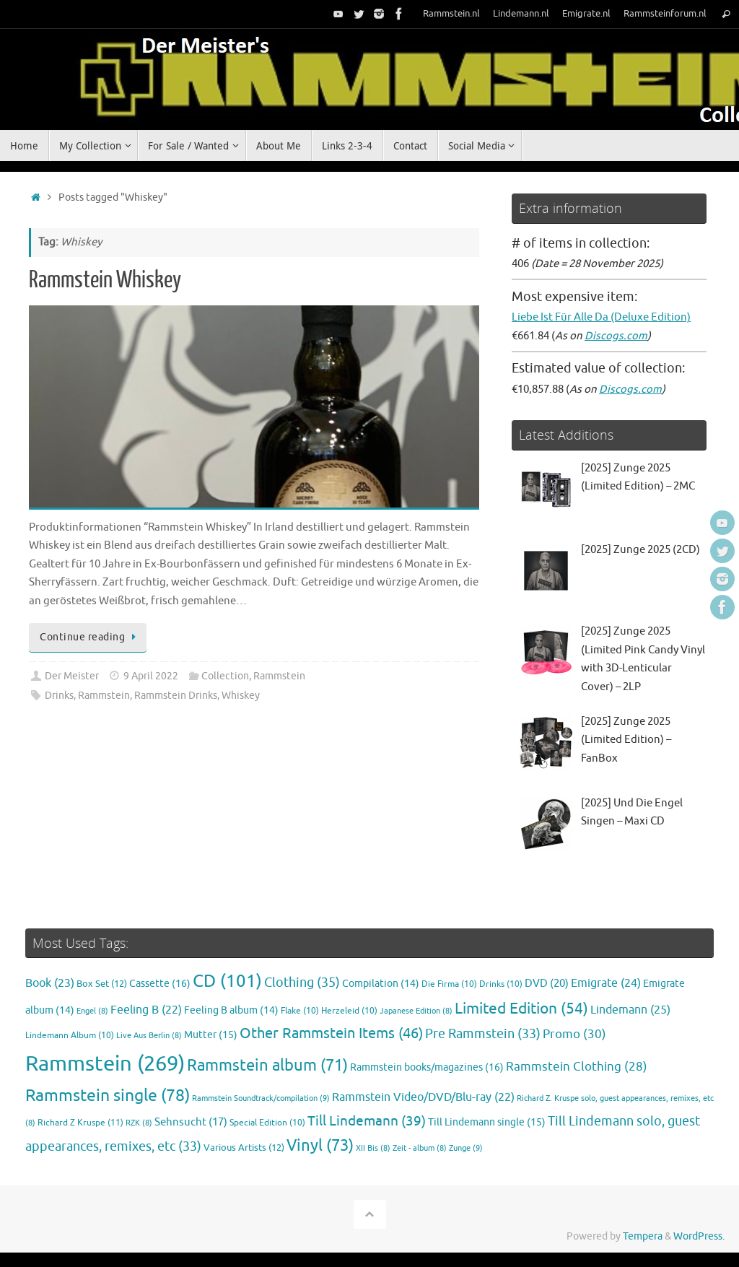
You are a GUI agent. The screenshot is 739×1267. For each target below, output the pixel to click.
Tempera (643, 1236)
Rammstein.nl (451, 13)
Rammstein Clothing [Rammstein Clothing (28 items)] (576, 1066)
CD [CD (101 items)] (227, 981)
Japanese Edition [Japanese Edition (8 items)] (416, 1011)
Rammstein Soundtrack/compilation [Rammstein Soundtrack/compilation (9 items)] (261, 1098)
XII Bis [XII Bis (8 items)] (373, 1148)
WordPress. (699, 1236)
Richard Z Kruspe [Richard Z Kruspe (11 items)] (80, 1122)
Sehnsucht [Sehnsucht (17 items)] (190, 1121)
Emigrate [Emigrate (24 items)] (606, 982)
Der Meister (72, 676)
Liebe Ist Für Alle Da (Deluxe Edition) (601, 317)
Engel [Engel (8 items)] (92, 1011)
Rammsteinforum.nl (665, 13)
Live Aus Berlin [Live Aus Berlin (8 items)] (149, 1035)
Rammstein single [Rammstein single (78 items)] (107, 1095)
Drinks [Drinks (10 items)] (500, 984)
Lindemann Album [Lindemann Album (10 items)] (69, 1035)
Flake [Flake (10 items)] (300, 1011)
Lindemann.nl (521, 13)
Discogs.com (616, 336)
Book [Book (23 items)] (49, 983)
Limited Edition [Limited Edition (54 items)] (521, 1008)
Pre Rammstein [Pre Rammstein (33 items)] (483, 1034)
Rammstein (279, 676)
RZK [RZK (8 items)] (139, 1123)
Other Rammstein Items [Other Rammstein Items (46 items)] (331, 1033)
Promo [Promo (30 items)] (574, 1034)
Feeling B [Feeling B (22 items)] (146, 1010)
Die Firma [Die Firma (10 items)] (449, 984)
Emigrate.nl (586, 13)
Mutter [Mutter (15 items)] (210, 1035)
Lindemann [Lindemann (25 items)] (630, 1009)
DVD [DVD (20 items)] (547, 983)
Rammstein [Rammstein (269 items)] (105, 1063)
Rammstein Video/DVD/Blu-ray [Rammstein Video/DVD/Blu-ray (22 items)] (423, 1097)
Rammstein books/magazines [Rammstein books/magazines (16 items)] (427, 1067)
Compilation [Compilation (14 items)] (380, 984)
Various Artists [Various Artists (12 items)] (244, 1148)
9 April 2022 (150, 676)
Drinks (59, 695)
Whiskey (241, 695)
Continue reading (90, 637)
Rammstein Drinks (175, 695)
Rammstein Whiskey (105, 280)
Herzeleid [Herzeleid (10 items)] (349, 1011)
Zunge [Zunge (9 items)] (466, 1148)
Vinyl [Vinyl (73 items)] (320, 1146)
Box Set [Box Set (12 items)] (101, 984)
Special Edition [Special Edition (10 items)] (267, 1123)
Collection (225, 676)
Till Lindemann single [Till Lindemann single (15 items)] (487, 1122)
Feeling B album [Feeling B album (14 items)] (231, 1010)
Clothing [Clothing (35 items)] (302, 982)
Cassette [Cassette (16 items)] (160, 983)
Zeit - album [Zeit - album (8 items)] (420, 1148)
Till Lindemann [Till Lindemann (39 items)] (366, 1121)
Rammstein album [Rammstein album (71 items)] (267, 1065)
